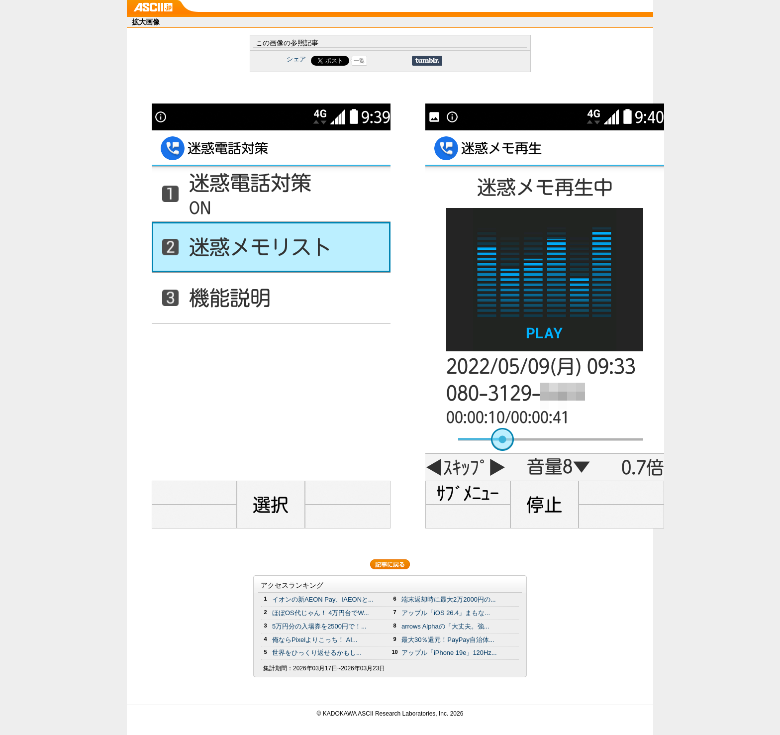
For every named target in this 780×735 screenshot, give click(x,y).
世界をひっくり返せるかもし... (317, 652)
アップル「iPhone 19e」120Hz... (449, 652)
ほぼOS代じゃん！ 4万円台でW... (320, 613)
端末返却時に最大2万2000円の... (448, 599)
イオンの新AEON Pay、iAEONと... (323, 599)
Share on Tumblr (427, 61)
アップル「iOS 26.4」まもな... (445, 613)
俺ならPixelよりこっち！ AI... (315, 639)
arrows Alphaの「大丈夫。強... (445, 626)
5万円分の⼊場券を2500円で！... (319, 626)
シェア (296, 59)
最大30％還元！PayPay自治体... (447, 639)
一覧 (359, 61)
